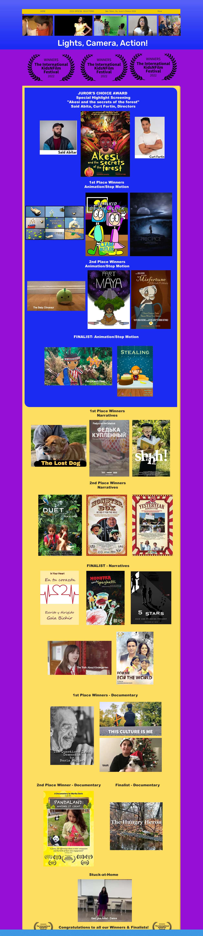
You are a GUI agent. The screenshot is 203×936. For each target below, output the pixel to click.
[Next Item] (175, 25)
